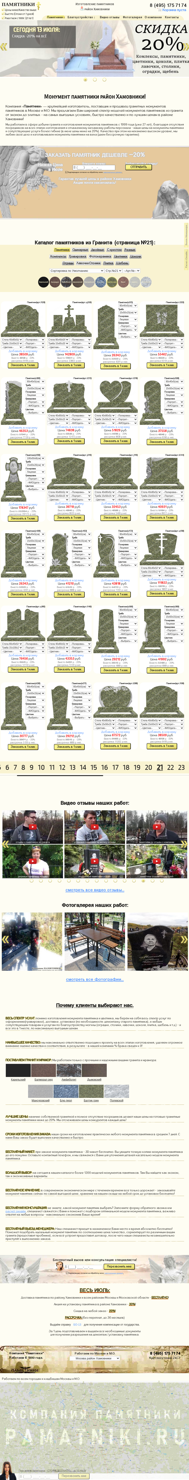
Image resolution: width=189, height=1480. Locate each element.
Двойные (97, 249)
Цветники (120, 256)
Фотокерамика (100, 256)
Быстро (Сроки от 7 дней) (18, 14)
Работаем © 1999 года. (26, 1357)
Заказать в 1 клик (23, 365)
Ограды (68, 263)
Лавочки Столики (88, 263)
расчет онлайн (16, 1211)
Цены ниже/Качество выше (19, 10)
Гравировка (77, 256)
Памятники (62, 249)
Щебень (122, 263)
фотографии (95, 978)
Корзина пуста (171, 10)
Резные (130, 249)
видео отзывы (95, 889)
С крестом (114, 249)
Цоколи (135, 256)
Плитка (108, 263)
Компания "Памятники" (26, 1352)
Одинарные (80, 249)
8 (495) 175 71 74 (169, 4)
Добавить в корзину (23, 351)
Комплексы (58, 256)
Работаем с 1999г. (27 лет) (17, 18)
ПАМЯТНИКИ (18, 4)
